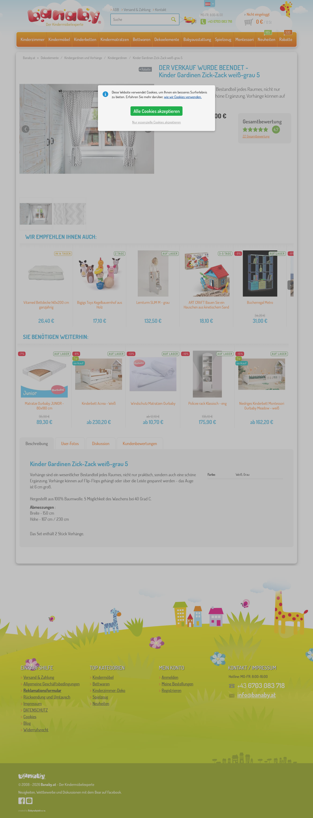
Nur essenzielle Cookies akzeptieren (156, 122)
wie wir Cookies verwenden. (183, 97)
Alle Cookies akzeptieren (157, 111)
